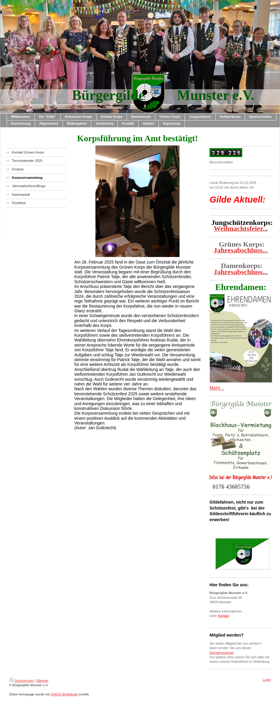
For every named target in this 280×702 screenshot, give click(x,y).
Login (267, 679)
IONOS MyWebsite (64, 694)
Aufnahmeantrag (222, 652)
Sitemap (42, 680)
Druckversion (21, 680)
